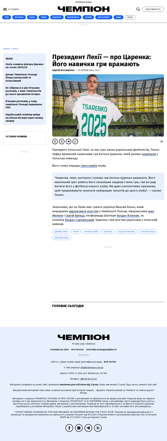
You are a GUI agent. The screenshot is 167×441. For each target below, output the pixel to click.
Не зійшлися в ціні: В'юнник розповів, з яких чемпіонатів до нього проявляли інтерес (23, 91)
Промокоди (83, 355)
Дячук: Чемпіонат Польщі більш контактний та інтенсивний (21, 77)
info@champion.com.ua (92, 367)
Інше (118, 17)
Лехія (76, 231)
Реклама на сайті (59, 349)
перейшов (149, 154)
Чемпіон (6, 49)
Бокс (32, 17)
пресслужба (88, 165)
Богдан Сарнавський (79, 220)
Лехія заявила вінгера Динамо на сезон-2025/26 (24, 66)
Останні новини (16, 136)
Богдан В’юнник (128, 215)
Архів (130, 17)
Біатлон (57, 17)
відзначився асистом (83, 211)
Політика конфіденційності (101, 349)
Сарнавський (91, 231)
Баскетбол (73, 17)
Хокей (88, 17)
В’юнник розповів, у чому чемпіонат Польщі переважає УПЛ (24, 104)
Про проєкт (77, 349)
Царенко (107, 231)
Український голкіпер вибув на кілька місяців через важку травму (24, 117)
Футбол (19, 17)
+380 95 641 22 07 (88, 379)
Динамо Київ (61, 231)
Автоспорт (104, 17)
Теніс (44, 17)
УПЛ (7, 17)
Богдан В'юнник (126, 231)
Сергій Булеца (75, 215)
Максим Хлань (62, 238)
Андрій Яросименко (63, 70)
